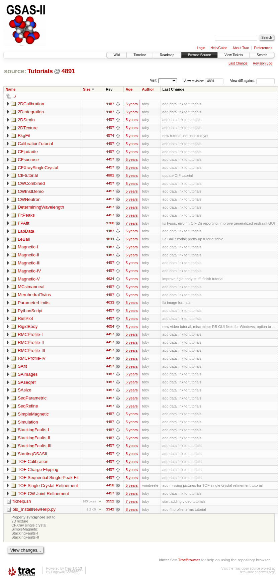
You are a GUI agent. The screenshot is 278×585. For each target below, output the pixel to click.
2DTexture (27, 127)
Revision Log (262, 63)
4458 (110, 489)
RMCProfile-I (30, 336)
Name (11, 89)
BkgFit (24, 135)
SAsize (24, 392)
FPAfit (23, 224)
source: (15, 71)
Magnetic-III (29, 264)
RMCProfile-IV (31, 360)
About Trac (241, 48)
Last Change (238, 63)
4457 (110, 104)
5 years (131, 104)
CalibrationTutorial (35, 143)
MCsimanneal (31, 288)
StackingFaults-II (34, 440)
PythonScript (30, 312)
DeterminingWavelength (41, 208)
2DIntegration (31, 111)
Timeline (139, 55)
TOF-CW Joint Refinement (43, 496)
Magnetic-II (28, 256)
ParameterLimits (34, 304)
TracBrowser (189, 563)
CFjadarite (28, 151)
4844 (110, 240)
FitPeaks (26, 216)
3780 (110, 224)
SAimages (27, 376)
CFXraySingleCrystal (38, 167)
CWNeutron (29, 200)
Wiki (116, 55)
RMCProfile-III (31, 352)
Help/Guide (218, 48)
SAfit (22, 368)
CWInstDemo (30, 192)
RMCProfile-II (31, 344)
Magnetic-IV (29, 272)
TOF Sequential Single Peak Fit (48, 480)
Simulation (28, 424)
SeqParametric (32, 400)
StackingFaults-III (34, 448)
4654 (110, 328)
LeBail (24, 240)
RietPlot (25, 320)
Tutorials (40, 71)
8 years (131, 513)
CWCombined (31, 184)
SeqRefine (28, 408)
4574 (110, 136)
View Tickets (233, 55)
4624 (110, 280)
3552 (110, 505)
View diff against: (252, 81)
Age (128, 89)
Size (86, 89)
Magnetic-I (28, 248)
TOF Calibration (33, 464)
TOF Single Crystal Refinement (48, 488)
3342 (110, 513)
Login (201, 48)
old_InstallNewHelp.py (34, 512)
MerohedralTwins (34, 296)
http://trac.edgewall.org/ (257, 576)
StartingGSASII (32, 456)
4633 (110, 304)
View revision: (194, 81)
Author (148, 89)
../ (14, 96)
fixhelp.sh (22, 504)
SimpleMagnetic (33, 416)
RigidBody (27, 328)
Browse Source (199, 55)
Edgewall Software (65, 576)
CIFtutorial (28, 176)
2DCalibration (31, 103)
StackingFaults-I (33, 432)
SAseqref (26, 384)
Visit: (153, 80)
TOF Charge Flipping (38, 472)
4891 (68, 71)
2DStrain (26, 119)
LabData (26, 232)
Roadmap (167, 55)
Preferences (263, 48)
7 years (131, 224)
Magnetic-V (29, 280)
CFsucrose (28, 159)
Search (262, 55)
